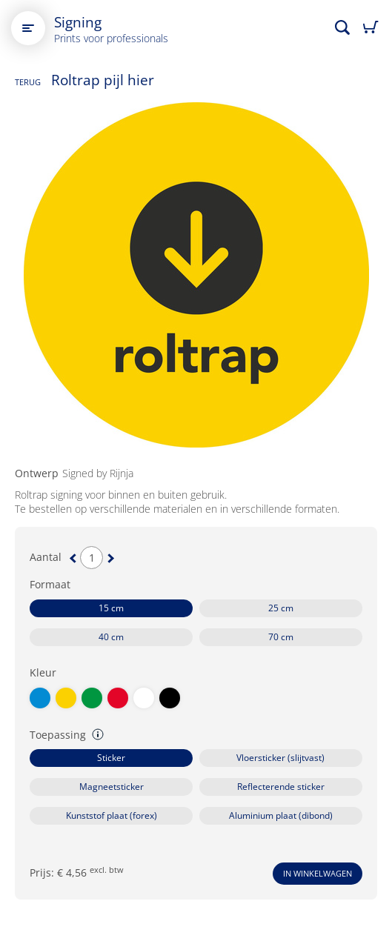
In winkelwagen (317, 873)
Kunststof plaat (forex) (111, 815)
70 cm (280, 637)
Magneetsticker (111, 786)
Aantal (46, 557)
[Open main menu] (28, 28)
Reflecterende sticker (281, 786)
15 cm (111, 608)
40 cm (111, 637)
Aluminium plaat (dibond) (281, 815)
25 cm (280, 608)
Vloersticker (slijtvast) (280, 757)
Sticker (111, 757)
